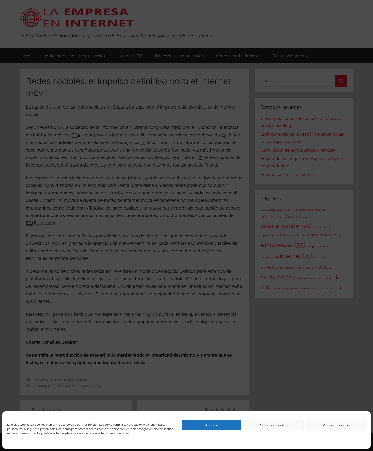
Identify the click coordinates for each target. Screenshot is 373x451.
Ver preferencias (336, 425)
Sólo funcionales (274, 425)
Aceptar (211, 425)
